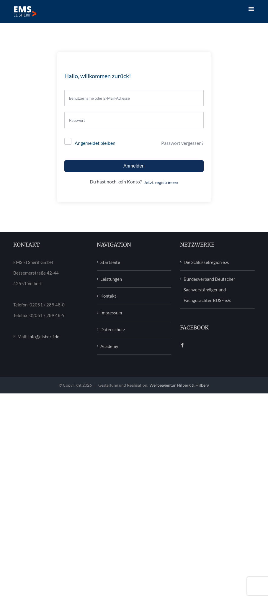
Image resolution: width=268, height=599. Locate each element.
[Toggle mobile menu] (252, 9)
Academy (109, 346)
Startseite (110, 262)
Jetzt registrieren (161, 182)
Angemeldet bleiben (95, 143)
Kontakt (108, 295)
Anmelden (134, 165)
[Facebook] (182, 345)
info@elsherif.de (43, 336)
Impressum (111, 312)
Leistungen (111, 279)
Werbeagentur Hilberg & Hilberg (179, 385)
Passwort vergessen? (182, 143)
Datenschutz (112, 329)
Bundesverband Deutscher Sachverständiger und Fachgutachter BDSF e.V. (209, 289)
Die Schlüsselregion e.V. (206, 262)
